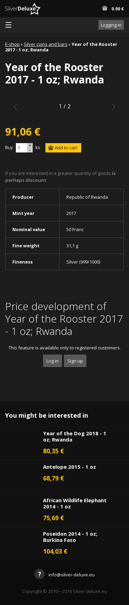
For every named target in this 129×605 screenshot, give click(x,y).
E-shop (12, 44)
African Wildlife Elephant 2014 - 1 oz (75, 503)
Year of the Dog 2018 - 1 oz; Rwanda (74, 436)
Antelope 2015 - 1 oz (69, 466)
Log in (52, 361)
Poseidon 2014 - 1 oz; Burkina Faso (70, 536)
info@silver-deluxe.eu (64, 575)
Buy (9, 147)
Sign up (75, 361)
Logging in (111, 25)
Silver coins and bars (45, 44)
